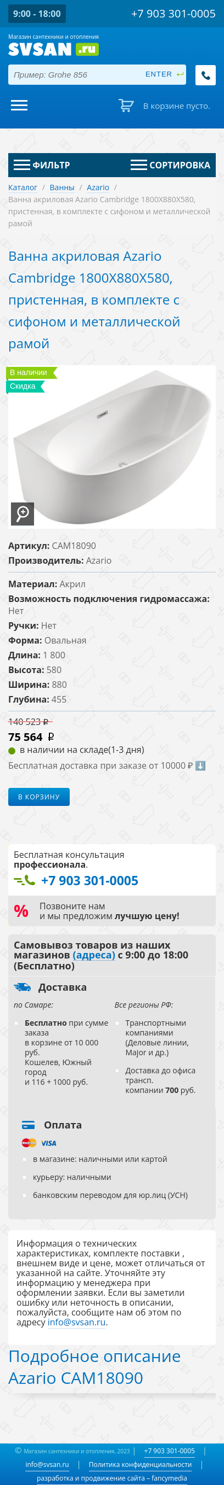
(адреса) (94, 955)
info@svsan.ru (47, 1464)
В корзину (39, 797)
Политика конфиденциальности (140, 1464)
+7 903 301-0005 (169, 1450)
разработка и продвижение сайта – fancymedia (112, 1478)
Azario (98, 187)
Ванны (62, 187)
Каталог (22, 187)
